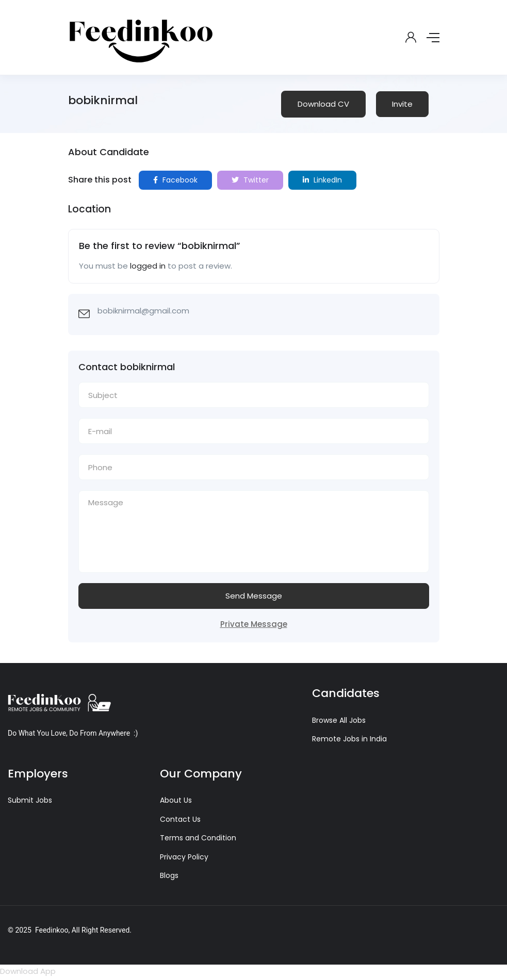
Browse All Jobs (339, 720)
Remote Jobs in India (349, 739)
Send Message (253, 595)
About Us (176, 800)
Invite (402, 103)
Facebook (175, 180)
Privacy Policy (184, 857)
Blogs (169, 875)
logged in (148, 265)
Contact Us (180, 819)
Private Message (253, 624)
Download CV (323, 103)
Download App (28, 971)
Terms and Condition (198, 838)
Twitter (250, 180)
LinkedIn (322, 180)
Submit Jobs (30, 800)
